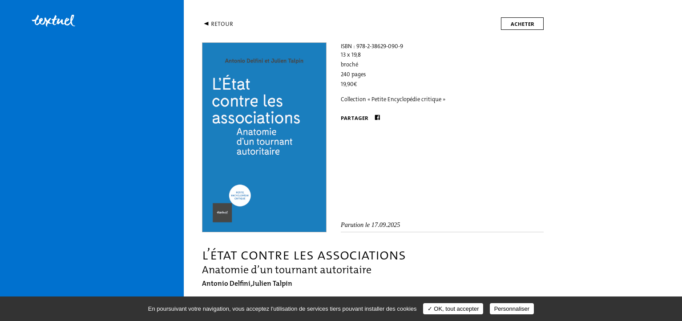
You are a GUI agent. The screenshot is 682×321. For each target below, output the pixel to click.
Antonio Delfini (226, 283)
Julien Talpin (272, 283)
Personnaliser (512, 308)
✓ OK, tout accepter (453, 308)
